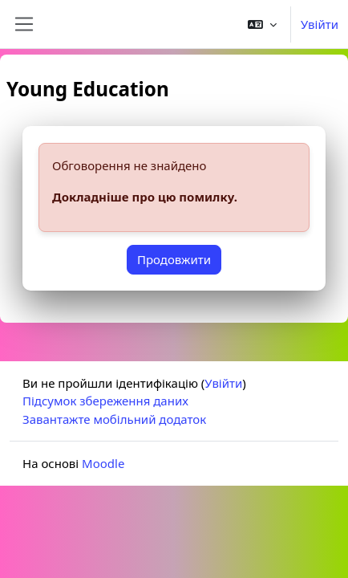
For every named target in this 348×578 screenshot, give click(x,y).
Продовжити (174, 259)
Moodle (103, 463)
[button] (262, 24)
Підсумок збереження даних (105, 401)
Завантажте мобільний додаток (114, 419)
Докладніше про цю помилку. (144, 197)
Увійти (319, 24)
